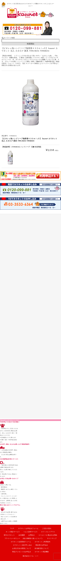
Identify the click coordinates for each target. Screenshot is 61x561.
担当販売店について (42, 548)
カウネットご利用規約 (42, 542)
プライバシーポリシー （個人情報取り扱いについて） (24, 538)
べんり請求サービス (30, 532)
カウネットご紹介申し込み (22, 545)
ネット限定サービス (13, 532)
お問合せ (31, 535)
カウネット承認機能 (42, 552)
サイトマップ (51, 538)
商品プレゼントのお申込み (21, 552)
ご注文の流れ (46, 528)
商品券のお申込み (42, 545)
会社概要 (22, 535)
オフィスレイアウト (48, 532)
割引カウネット (9, 535)
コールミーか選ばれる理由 (47, 535)
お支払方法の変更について (21, 548)
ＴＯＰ (12, 528)
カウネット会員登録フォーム (21, 542)
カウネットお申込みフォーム (28, 528)
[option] (30, 102)
